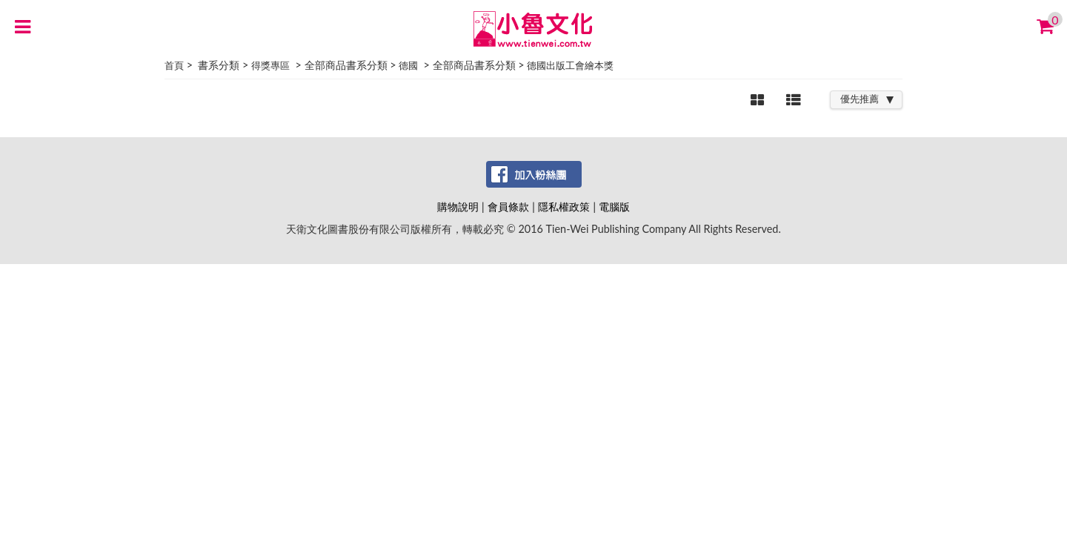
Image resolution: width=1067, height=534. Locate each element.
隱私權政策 (564, 206)
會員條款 (508, 206)
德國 (408, 65)
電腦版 (614, 206)
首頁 (174, 65)
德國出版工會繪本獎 (570, 65)
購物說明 (458, 206)
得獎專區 (270, 65)
